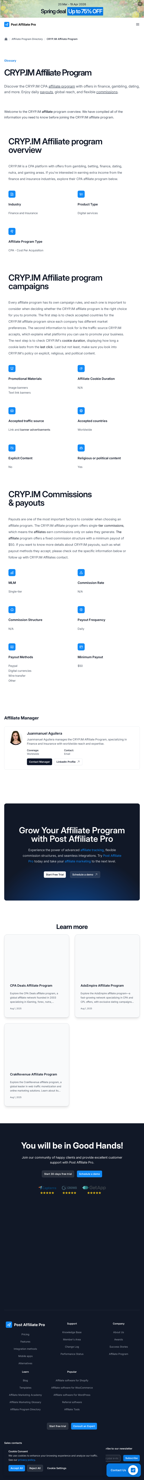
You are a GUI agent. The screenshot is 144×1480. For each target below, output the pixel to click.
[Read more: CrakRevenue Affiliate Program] (36, 1064)
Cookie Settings (56, 1468)
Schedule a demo (85, 874)
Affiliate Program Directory (27, 38)
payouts (46, 92)
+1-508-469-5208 (21, 1422)
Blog (25, 1336)
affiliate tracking (92, 850)
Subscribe (131, 1414)
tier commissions (111, 525)
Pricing (25, 1290)
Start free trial (57, 1382)
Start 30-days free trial (58, 1173)
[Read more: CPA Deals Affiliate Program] (36, 976)
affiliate (47, 111)
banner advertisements (35, 429)
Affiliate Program (118, 1310)
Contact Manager (39, 761)
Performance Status (72, 1310)
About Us (118, 1288)
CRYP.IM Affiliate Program (62, 38)
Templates (25, 1344)
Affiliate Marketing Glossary (25, 1358)
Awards (118, 1295)
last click (46, 347)
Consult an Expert (84, 1382)
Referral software (72, 1358)
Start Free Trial (55, 874)
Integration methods (25, 1305)
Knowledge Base (72, 1288)
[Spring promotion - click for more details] (72, 9)
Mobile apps (25, 1312)
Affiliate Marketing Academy (25, 1351)
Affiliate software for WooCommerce (72, 1344)
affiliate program (62, 86)
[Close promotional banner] (140, 3)
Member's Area (72, 1295)
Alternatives (25, 1319)
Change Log (72, 1303)
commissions (107, 92)
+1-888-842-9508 (21, 1415)
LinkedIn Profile (68, 762)
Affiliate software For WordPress (72, 1351)
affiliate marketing (78, 861)
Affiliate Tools (72, 1365)
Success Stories (118, 1303)
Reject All (35, 1468)
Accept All (17, 1468)
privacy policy (26, 1459)
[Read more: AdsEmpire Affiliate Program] (107, 976)
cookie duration (73, 340)
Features (25, 1298)
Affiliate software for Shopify (72, 1336)
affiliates (40, 532)
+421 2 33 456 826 (21, 1408)
